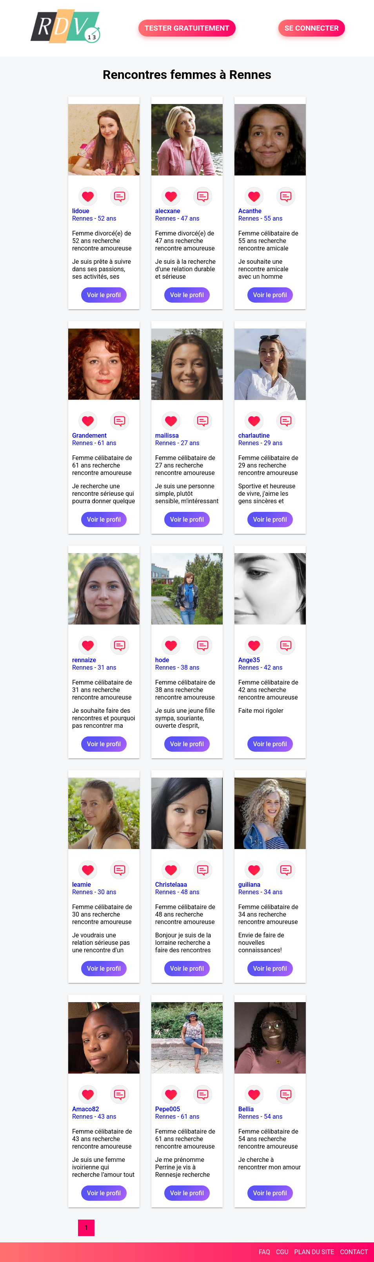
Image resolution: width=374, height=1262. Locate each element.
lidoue (80, 211)
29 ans (273, 443)
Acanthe (249, 211)
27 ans (190, 443)
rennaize (84, 660)
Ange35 (249, 660)
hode (162, 660)
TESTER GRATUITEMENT (187, 28)
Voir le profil (104, 295)
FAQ (264, 1252)
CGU (282, 1252)
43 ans (107, 1116)
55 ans (273, 218)
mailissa (167, 435)
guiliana (249, 884)
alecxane (167, 211)
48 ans (190, 892)
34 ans (273, 892)
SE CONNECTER (312, 28)
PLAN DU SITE (314, 1252)
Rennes (82, 218)
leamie (81, 884)
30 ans (107, 892)
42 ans (273, 667)
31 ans (107, 667)
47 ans (190, 218)
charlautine (254, 435)
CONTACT (354, 1252)
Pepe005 (167, 1109)
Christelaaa (171, 884)
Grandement (89, 435)
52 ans (107, 218)
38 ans (190, 667)
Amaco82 (85, 1109)
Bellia (246, 1109)
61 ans (107, 443)
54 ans (273, 1116)
